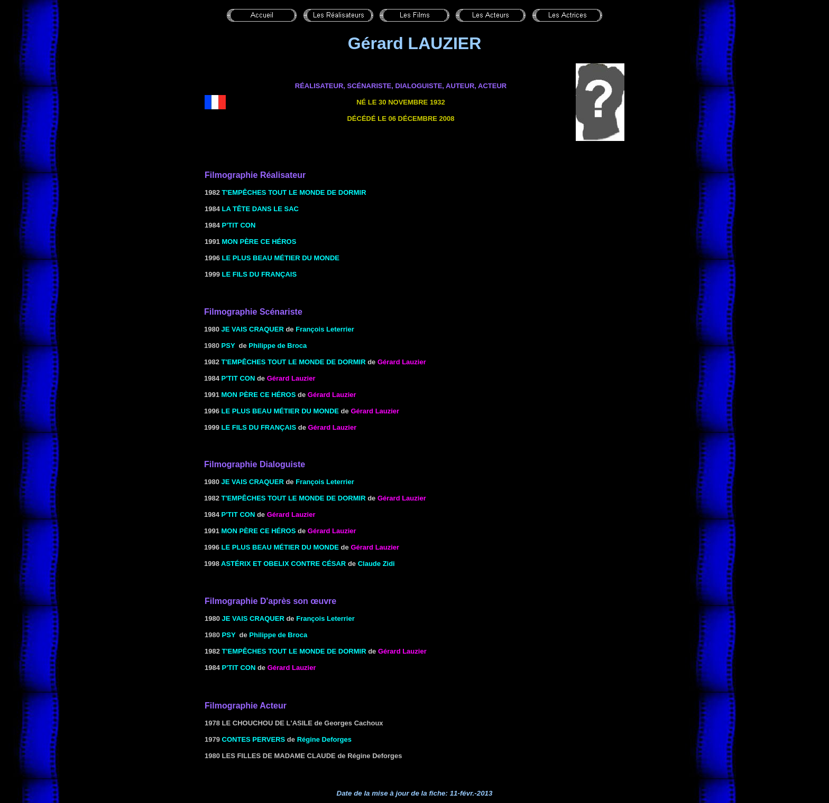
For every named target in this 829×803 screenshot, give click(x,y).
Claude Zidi (376, 564)
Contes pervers (253, 739)
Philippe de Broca (277, 345)
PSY (228, 345)
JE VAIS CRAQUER (253, 329)
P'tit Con (239, 225)
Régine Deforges (324, 739)
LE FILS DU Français (258, 274)
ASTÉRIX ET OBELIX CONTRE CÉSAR (283, 564)
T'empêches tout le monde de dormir (294, 192)
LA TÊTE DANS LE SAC (260, 209)
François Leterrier (325, 329)
